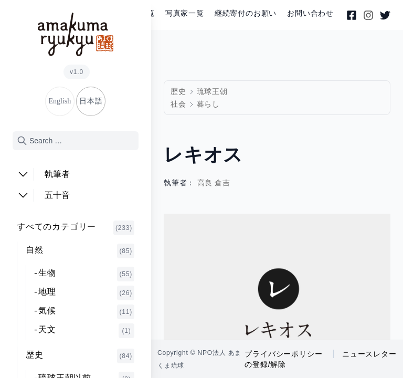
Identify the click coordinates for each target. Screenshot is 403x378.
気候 (86, 311)
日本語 (90, 101)
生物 (86, 274)
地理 (86, 293)
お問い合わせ (310, 13)
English (59, 101)
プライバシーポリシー (283, 354)
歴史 (80, 356)
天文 (86, 330)
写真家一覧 (184, 13)
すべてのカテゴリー (75, 227)
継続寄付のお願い (246, 13)
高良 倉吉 (214, 183)
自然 (80, 251)
